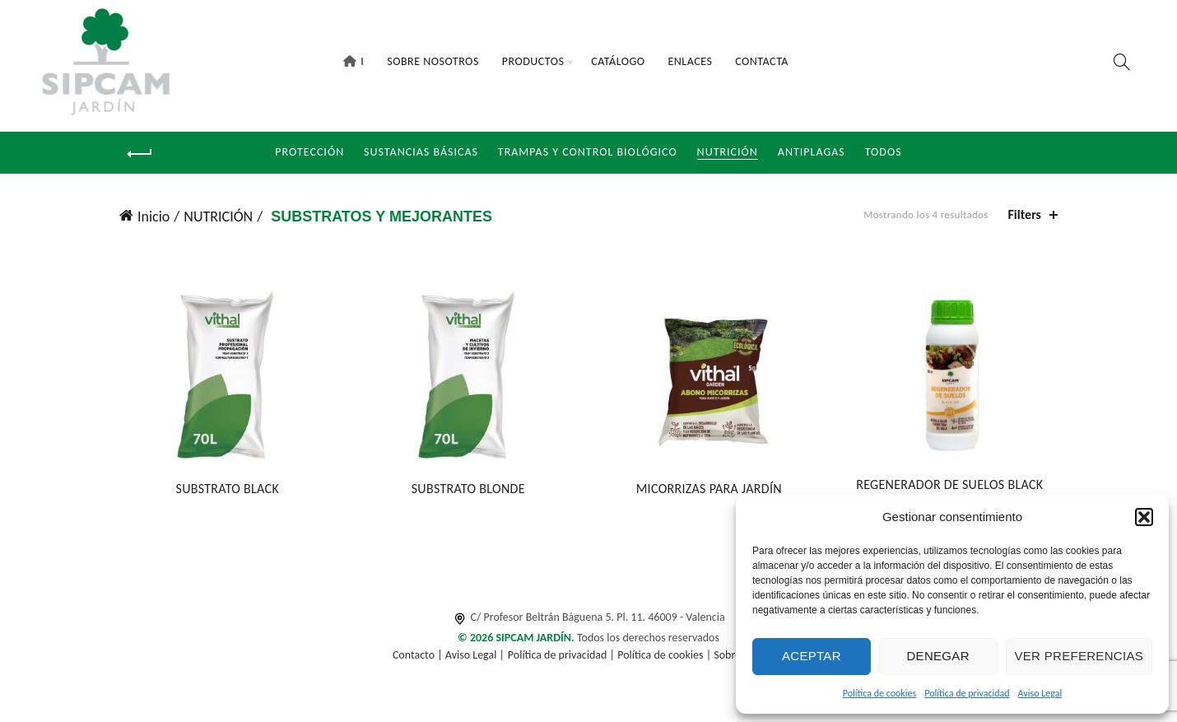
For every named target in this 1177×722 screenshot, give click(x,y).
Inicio (153, 216)
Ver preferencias (1079, 656)
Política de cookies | (665, 655)
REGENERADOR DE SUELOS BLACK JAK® (949, 492)
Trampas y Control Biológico (587, 152)
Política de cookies (879, 693)
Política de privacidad (966, 693)
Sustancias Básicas (421, 152)
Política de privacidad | (562, 655)
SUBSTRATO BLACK (227, 488)
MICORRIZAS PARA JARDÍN (709, 488)
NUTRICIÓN (727, 152)
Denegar (937, 656)
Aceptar (811, 656)
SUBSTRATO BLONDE (468, 488)
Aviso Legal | (475, 655)
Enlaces (690, 61)
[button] (1144, 517)
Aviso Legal (1040, 693)
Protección (309, 152)
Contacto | (419, 655)
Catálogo (617, 61)
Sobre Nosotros (433, 61)
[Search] (1122, 61)
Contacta (762, 61)
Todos (883, 152)
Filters (1024, 214)
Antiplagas (811, 152)
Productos (533, 61)
